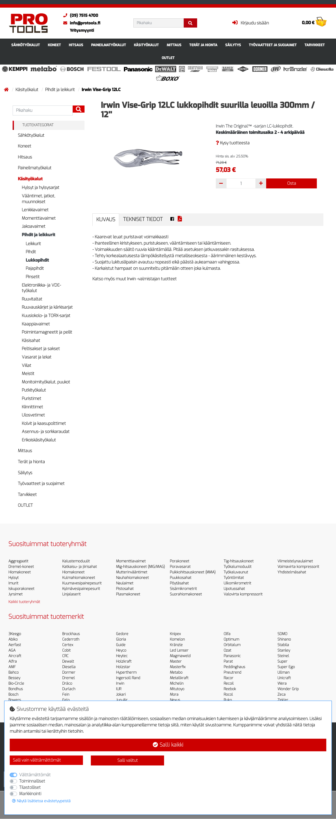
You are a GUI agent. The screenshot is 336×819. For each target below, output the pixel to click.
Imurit (13, 583)
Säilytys (233, 45)
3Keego (14, 633)
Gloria (121, 639)
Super (282, 661)
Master (176, 661)
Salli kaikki (168, 744)
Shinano (284, 639)
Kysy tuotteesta (233, 143)
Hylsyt (13, 577)
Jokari (121, 694)
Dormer (68, 672)
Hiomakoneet (19, 572)
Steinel (283, 655)
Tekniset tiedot (143, 219)
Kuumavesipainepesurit (82, 583)
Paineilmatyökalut (108, 45)
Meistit (28, 373)
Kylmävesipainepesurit (81, 588)
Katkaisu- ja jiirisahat (79, 566)
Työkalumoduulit (237, 566)
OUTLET (168, 58)
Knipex (175, 633)
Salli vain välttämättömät (37, 760)
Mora (174, 694)
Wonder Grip (288, 688)
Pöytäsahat (179, 583)
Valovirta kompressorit (243, 594)
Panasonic (232, 655)
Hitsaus (76, 45)
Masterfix (178, 666)
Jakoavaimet (33, 226)
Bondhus (15, 688)
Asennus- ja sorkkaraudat (46, 431)
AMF (12, 666)
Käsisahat (31, 340)
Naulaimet (124, 583)
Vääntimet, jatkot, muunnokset (38, 198)
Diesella (69, 666)
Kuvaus (105, 219)
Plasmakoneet (128, 594)
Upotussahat (234, 588)
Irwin (120, 683)
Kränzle (176, 644)
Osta (291, 183)
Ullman (283, 672)
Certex (67, 644)
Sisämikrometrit (183, 588)
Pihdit (31, 252)
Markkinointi (30, 793)
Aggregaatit (18, 561)
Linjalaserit (71, 594)
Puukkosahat (180, 577)
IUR (118, 688)
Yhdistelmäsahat (291, 572)
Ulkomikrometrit (237, 583)
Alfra (12, 661)
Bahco (13, 672)
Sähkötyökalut (25, 45)
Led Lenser (179, 650)
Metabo (176, 672)
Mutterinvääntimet (131, 572)
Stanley (283, 650)
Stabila (283, 644)
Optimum (231, 639)
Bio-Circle (16, 683)
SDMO (282, 633)
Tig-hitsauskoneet (239, 561)
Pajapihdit (35, 268)
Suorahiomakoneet (186, 594)
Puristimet (31, 398)
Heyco (121, 650)
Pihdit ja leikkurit (60, 89)
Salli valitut (127, 760)
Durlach (68, 688)
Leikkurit (33, 243)
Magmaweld (180, 655)
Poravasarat (180, 566)
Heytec (122, 655)
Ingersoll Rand (128, 677)
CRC (65, 655)
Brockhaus (71, 633)
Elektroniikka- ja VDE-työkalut (41, 288)
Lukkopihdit (37, 260)
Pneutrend (232, 672)
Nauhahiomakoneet (132, 577)
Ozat (227, 650)
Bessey (14, 677)
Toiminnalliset (32, 781)
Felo (66, 700)
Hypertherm (126, 672)
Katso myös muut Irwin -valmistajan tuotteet (134, 279)
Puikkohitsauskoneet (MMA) (193, 572)
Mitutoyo (177, 688)
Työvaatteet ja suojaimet (273, 45)
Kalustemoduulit (76, 561)
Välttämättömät (35, 775)
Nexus (175, 700)
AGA (11, 650)
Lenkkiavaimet (35, 210)
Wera (282, 683)
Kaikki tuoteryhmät (24, 601)
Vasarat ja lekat (36, 357)
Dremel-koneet (21, 566)
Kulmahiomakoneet (78, 577)
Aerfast (14, 644)
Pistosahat (125, 588)
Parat (228, 661)
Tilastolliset (30, 787)
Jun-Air (122, 700)
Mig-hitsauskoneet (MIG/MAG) (140, 566)
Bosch (13, 694)
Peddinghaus (234, 666)
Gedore (122, 633)
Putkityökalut (34, 390)
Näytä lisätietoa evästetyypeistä (41, 801)
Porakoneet (179, 561)
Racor (228, 677)
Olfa (227, 633)
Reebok (230, 688)
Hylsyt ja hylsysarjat (40, 187)
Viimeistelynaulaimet (295, 561)
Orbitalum (232, 644)
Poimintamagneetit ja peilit (47, 332)
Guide (120, 644)
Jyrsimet (15, 594)
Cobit (66, 650)
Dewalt (68, 661)
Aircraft (14, 655)
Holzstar (123, 666)
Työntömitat (234, 577)
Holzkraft (124, 661)
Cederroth (70, 639)
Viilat (26, 365)
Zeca (281, 694)
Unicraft (284, 677)
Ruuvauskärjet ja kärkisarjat (47, 307)
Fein (65, 694)
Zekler (282, 700)
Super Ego (286, 666)
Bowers (14, 700)
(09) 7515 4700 (79, 15)
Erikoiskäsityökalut (39, 440)
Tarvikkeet (314, 45)
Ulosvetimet (33, 415)
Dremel (68, 677)
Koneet (54, 45)
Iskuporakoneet (21, 588)
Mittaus (174, 45)
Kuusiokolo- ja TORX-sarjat (46, 315)
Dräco (67, 683)
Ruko (228, 700)
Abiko (13, 639)
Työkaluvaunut (236, 572)
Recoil (229, 683)
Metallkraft (179, 677)
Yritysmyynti (82, 30)
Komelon (177, 639)
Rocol (228, 694)
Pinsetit (33, 276)
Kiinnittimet (32, 407)
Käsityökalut (146, 45)
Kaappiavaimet (36, 324)
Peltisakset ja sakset (41, 348)
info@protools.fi (80, 23)
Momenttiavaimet (39, 218)
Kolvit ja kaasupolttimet (44, 423)
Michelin (176, 683)
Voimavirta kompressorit (298, 566)
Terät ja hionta (203, 45)
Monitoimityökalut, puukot (46, 382)
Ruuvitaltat (32, 299)
